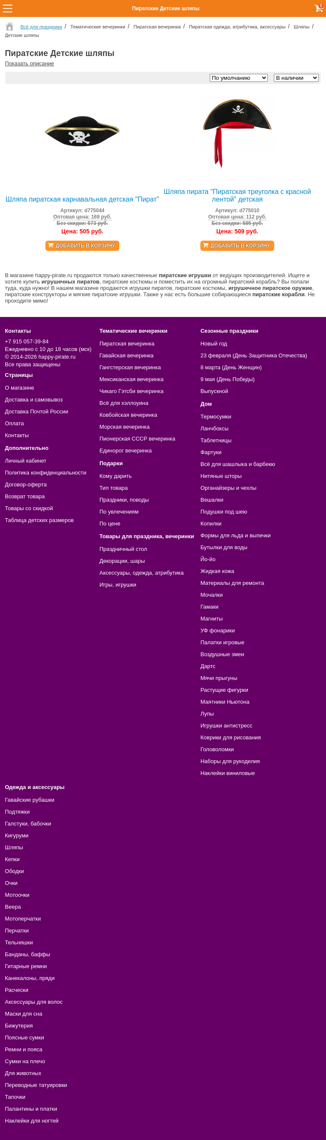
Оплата (14, 423)
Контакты (17, 435)
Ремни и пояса (23, 1049)
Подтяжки (17, 812)
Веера (13, 907)
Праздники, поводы (124, 500)
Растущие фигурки (224, 690)
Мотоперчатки (23, 918)
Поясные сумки (24, 1037)
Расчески (16, 990)
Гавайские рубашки (30, 800)
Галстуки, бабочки (28, 823)
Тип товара (113, 488)
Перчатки (17, 930)
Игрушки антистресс (226, 725)
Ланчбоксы (214, 428)
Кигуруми (17, 835)
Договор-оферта (26, 484)
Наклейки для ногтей (32, 1121)
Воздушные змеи (222, 654)
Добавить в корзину (85, 246)
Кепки (12, 859)
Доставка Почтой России (36, 411)
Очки (11, 883)
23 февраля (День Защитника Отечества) (253, 355)
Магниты (211, 618)
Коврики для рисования (230, 737)
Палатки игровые (222, 642)
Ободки (14, 871)
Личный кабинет (26, 461)
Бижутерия (19, 1025)
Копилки (211, 523)
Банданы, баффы (28, 954)
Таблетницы (215, 440)
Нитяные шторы (221, 476)
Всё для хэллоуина (123, 403)
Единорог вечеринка (125, 450)
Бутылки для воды (223, 547)
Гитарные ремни (26, 966)
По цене (109, 523)
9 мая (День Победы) (227, 379)
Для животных (23, 1073)
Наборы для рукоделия (230, 761)
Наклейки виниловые (227, 773)
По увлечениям (118, 511)
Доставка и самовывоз (34, 399)
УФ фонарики (217, 630)
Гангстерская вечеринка (130, 367)
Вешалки (211, 500)
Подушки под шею (223, 511)
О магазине (19, 388)
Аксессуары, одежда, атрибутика (141, 573)
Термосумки (215, 416)
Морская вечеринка (124, 427)
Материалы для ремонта (232, 583)
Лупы (207, 713)
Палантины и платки (31, 1109)
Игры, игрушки (117, 584)
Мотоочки (17, 895)
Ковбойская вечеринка (128, 415)
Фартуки (211, 452)
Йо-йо (207, 559)
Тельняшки (19, 942)
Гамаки (209, 607)
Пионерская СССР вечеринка (137, 438)
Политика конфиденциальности (46, 472)
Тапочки (15, 1097)
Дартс (207, 666)
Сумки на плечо (25, 1061)
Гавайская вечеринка (126, 355)
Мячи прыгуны (218, 678)
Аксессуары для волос (34, 1002)
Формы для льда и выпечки (235, 535)
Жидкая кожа (217, 571)
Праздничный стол (123, 549)
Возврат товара (25, 496)
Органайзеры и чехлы (228, 488)
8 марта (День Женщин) (230, 367)
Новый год (213, 343)
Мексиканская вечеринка (131, 379)
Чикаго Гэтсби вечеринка (131, 391)
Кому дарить (115, 476)
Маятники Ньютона (224, 702)
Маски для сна (23, 1014)
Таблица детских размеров (39, 520)
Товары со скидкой (29, 508)
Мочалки (211, 595)
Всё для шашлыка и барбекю (237, 464)
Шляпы (14, 847)
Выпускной (214, 391)
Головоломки (217, 749)
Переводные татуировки (36, 1085)
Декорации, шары (122, 561)
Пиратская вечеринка (126, 343)
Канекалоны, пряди (30, 978)
